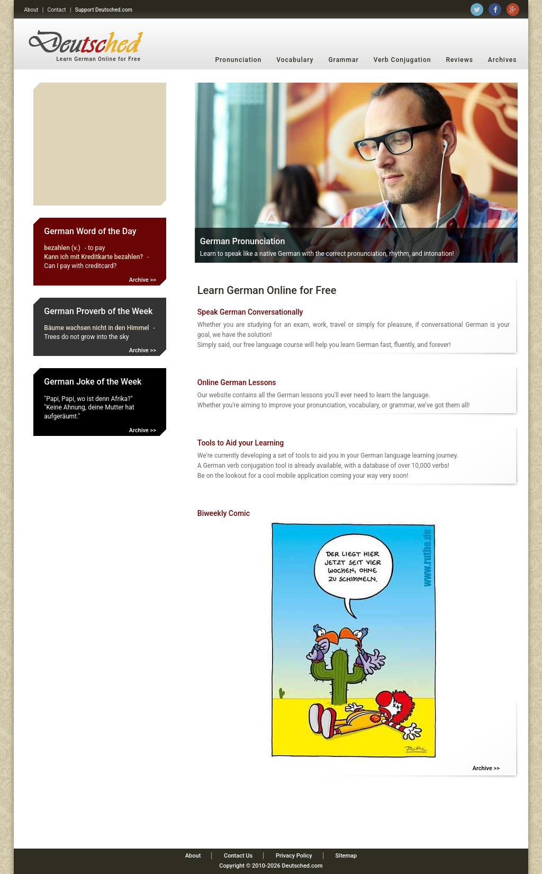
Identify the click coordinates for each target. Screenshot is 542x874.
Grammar (343, 60)
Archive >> (142, 280)
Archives (502, 60)
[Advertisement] (100, 144)
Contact (57, 10)
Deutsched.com (302, 865)
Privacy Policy (294, 855)
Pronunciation (238, 60)
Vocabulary (294, 60)
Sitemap (346, 855)
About (31, 10)
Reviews (459, 60)
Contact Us (238, 855)
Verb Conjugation (402, 60)
